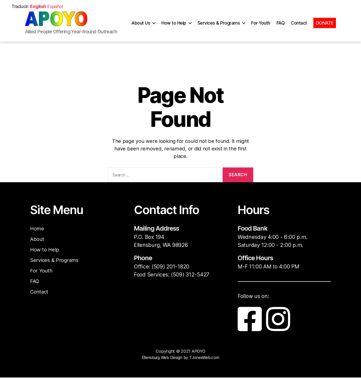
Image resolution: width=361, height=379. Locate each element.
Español (55, 6)
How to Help (173, 26)
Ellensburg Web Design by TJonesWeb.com (180, 358)
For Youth (260, 26)
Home (37, 228)
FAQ (281, 26)
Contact (299, 26)
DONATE (324, 26)
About (37, 239)
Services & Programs (219, 26)
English (38, 6)
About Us (140, 26)
